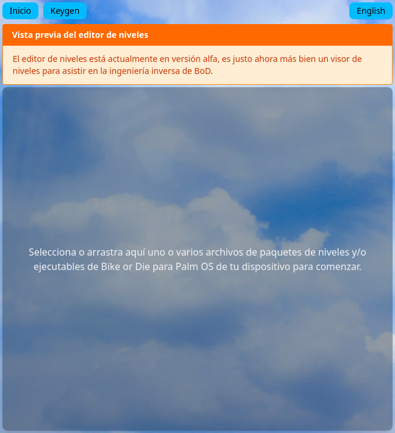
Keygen (65, 10)
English (371, 10)
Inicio (20, 10)
